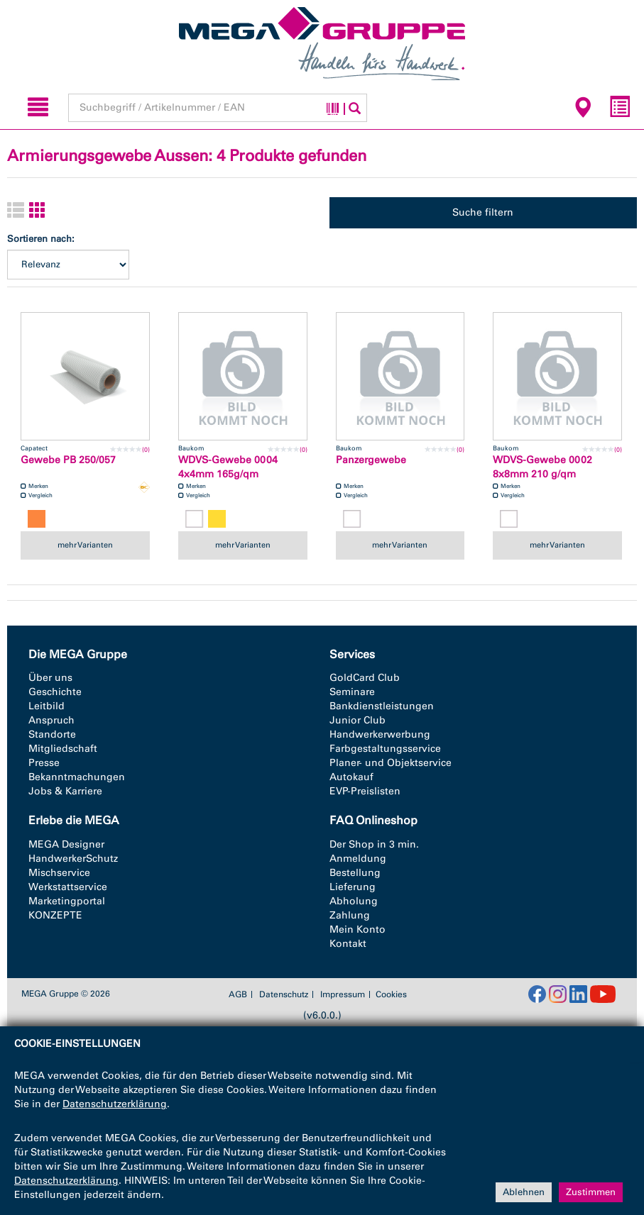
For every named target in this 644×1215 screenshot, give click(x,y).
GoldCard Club (364, 678)
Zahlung (349, 915)
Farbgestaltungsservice (385, 749)
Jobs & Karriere (65, 791)
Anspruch (51, 720)
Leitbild (46, 706)
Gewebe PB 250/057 (68, 460)
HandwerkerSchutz (73, 859)
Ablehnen (524, 1192)
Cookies (391, 994)
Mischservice (59, 873)
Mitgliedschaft (62, 749)
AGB (238, 994)
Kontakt (347, 944)
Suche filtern (482, 212)
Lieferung (352, 887)
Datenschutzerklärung (114, 1104)
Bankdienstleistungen (381, 706)
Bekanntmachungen (76, 777)
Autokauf (351, 777)
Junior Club (357, 720)
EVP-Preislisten (364, 791)
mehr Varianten (85, 545)
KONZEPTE (55, 915)
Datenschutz (283, 994)
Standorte (52, 734)
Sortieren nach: (41, 238)
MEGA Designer (66, 844)
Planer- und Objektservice (390, 763)
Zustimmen (591, 1192)
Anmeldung (357, 859)
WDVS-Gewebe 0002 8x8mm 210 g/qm (542, 467)
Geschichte (55, 692)
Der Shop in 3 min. (374, 844)
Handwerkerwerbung (379, 734)
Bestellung (355, 873)
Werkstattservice (67, 887)
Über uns (50, 678)
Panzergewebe (371, 460)
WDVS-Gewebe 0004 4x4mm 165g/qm (228, 467)
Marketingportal (66, 901)
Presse (44, 763)
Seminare (352, 692)
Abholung (353, 901)
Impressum (342, 994)
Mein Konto (357, 929)
